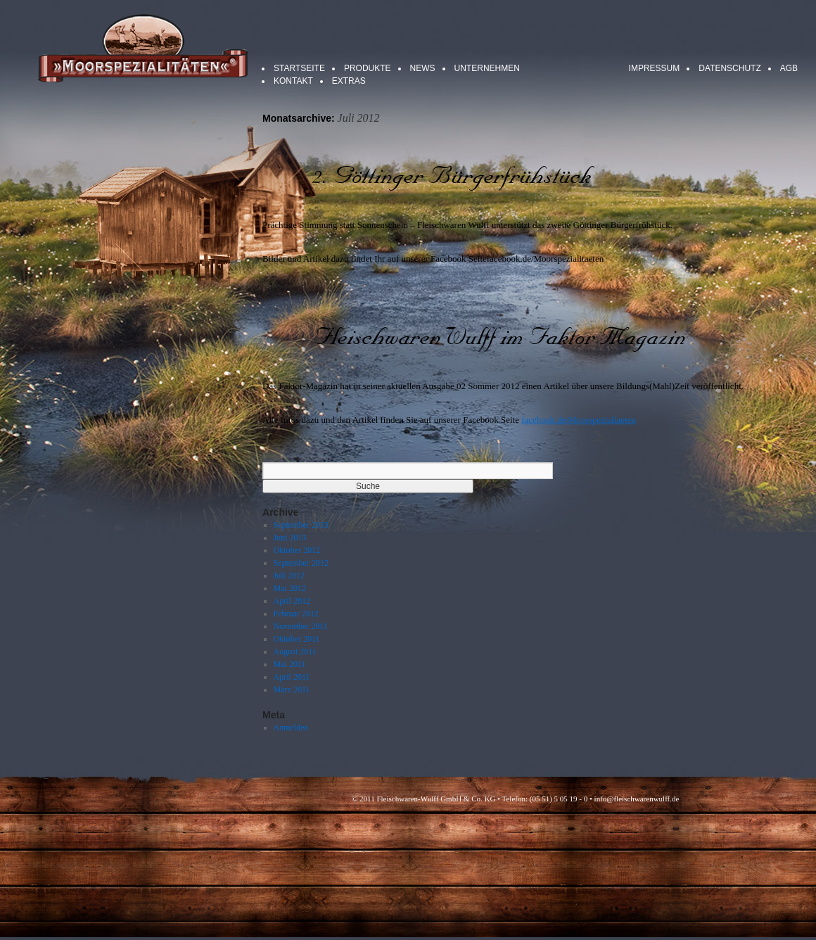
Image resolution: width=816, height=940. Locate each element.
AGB (789, 68)
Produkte (367, 68)
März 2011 (292, 689)
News (422, 68)
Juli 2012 (289, 575)
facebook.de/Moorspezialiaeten (578, 419)
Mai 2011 (290, 664)
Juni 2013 (290, 537)
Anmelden (291, 727)
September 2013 (301, 525)
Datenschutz (729, 68)
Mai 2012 (290, 588)
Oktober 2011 (297, 639)
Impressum (654, 68)
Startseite (299, 68)
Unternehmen (487, 68)
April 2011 (292, 677)
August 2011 (295, 651)
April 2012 (292, 601)
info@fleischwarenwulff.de (637, 798)
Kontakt (293, 81)
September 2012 (301, 563)
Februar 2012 (296, 613)
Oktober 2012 (297, 550)
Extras (349, 81)
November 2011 (301, 626)
